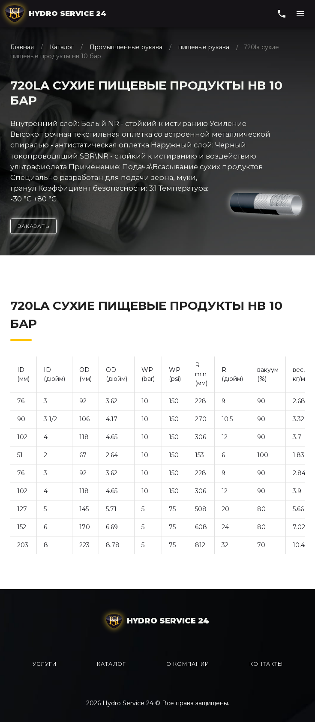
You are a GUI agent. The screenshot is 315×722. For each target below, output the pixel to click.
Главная (23, 47)
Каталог (61, 47)
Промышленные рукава (126, 47)
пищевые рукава (204, 47)
